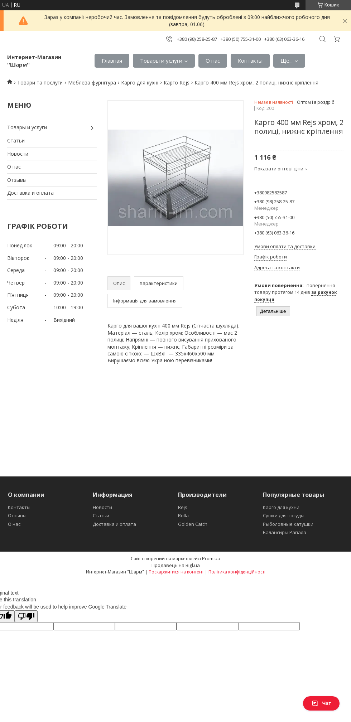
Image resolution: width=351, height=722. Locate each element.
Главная (112, 60)
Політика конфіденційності (236, 572)
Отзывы (17, 179)
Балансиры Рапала (284, 532)
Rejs (182, 507)
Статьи (16, 140)
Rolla (183, 515)
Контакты (250, 60)
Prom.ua (211, 558)
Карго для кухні (139, 82)
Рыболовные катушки (288, 524)
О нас (213, 60)
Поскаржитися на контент (176, 572)
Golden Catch (192, 524)
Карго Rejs (176, 82)
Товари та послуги (40, 82)
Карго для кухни (281, 507)
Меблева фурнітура (92, 82)
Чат (321, 703)
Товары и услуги (161, 60)
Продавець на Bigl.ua (176, 565)
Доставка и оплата (30, 192)
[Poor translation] (26, 616)
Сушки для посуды (283, 515)
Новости (17, 153)
